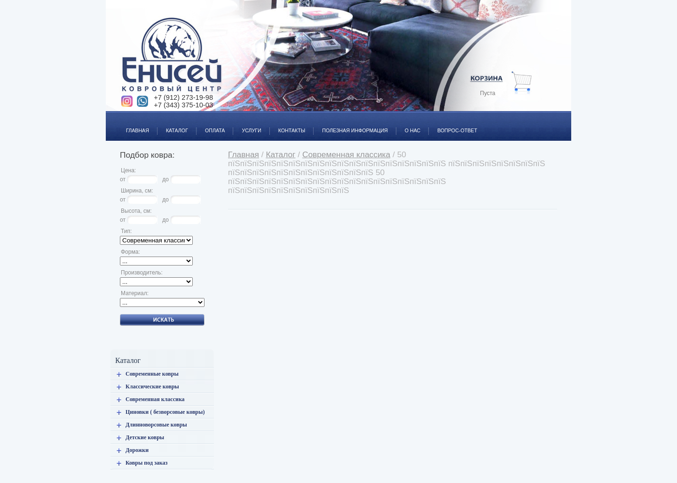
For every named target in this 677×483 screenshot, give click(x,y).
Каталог (172, 125)
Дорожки (137, 450)
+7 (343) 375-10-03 (183, 105)
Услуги (247, 125)
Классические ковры (152, 386)
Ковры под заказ (146, 462)
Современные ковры (152, 373)
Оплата (211, 125)
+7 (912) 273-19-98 (183, 97)
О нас (408, 125)
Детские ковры (145, 437)
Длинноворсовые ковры (156, 424)
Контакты (288, 125)
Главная (133, 125)
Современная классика (155, 399)
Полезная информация (351, 125)
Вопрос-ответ (453, 125)
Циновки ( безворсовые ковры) (165, 412)
